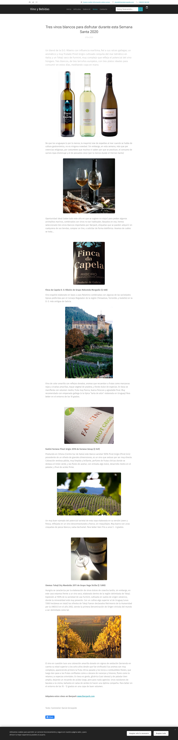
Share (50, 717)
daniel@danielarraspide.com (124, 2)
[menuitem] (80, 9)
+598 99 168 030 (144, 2)
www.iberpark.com (86, 696)
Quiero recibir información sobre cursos (96, 2)
